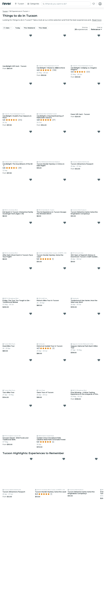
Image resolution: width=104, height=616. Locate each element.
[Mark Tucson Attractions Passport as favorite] (98, 131)
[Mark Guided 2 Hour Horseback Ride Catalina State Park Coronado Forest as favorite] (64, 405)
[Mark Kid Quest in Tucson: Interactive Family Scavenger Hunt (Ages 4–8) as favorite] (30, 179)
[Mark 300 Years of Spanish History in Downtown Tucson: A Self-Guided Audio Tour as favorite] (98, 222)
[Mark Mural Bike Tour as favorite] (30, 313)
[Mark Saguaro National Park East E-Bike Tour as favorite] (98, 313)
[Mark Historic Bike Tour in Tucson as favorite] (64, 268)
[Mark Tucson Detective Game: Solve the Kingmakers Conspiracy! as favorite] (98, 179)
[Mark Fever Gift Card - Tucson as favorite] (98, 83)
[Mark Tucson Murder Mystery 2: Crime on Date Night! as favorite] (64, 131)
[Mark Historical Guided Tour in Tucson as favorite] (64, 313)
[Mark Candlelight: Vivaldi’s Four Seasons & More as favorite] (30, 83)
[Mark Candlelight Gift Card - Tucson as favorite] (30, 35)
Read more (96, 20)
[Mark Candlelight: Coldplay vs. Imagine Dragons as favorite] (98, 35)
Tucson (5, 11)
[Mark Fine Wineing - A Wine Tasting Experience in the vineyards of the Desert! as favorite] (98, 360)
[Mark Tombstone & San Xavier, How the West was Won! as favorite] (98, 268)
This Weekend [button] (29, 28)
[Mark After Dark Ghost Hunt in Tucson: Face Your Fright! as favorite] (30, 222)
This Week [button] (43, 28)
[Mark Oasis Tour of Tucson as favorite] (64, 360)
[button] (20, 11)
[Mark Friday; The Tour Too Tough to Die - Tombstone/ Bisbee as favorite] (30, 268)
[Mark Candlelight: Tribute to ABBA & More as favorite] (64, 35)
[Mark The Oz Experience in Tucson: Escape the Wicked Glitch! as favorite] (64, 179)
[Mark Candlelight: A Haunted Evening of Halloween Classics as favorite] (64, 83)
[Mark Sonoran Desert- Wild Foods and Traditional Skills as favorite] (30, 405)
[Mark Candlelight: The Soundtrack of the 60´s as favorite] (30, 131)
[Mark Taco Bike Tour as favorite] (30, 360)
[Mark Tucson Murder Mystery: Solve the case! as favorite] (64, 222)
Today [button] (17, 28)
